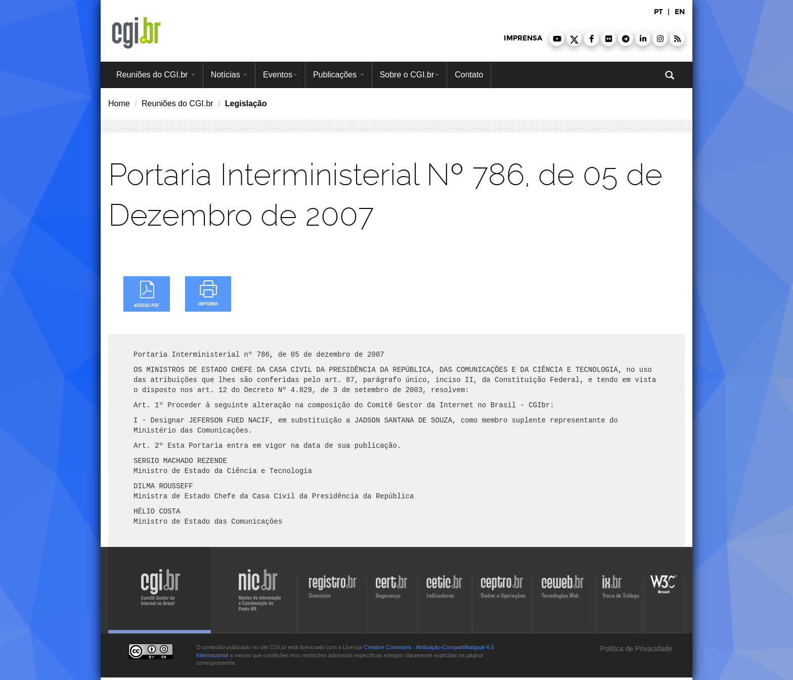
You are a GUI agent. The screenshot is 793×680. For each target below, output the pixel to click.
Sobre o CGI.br (409, 74)
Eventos (280, 74)
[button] (556, 38)
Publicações (338, 74)
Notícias (229, 74)
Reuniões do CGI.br (155, 74)
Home (119, 103)
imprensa (523, 38)
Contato (469, 74)
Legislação (246, 103)
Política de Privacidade (635, 649)
